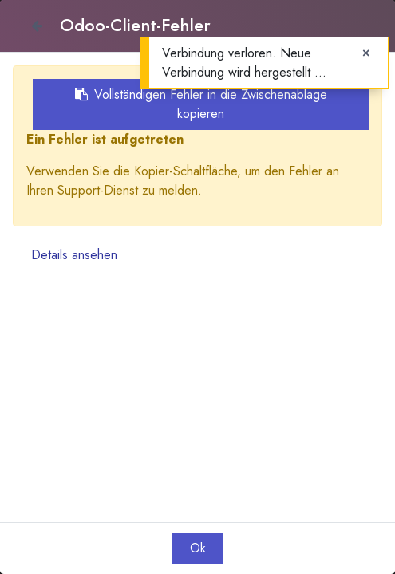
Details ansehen (74, 255)
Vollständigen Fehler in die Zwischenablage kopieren (201, 104)
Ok (198, 548)
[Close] (36, 25)
